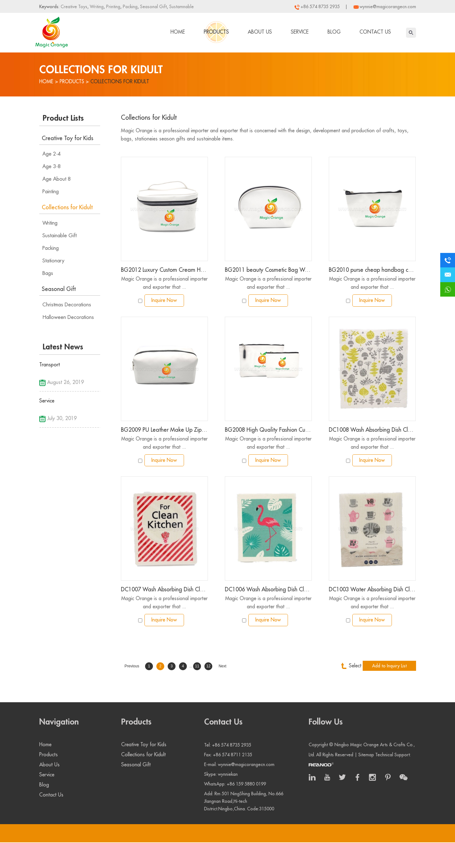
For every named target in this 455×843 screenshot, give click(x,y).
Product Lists (63, 118)
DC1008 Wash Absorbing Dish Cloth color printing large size (372, 430)
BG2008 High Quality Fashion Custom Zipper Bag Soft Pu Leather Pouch (268, 430)
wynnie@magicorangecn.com (388, 6)
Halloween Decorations (68, 317)
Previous (132, 667)
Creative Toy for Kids (67, 138)
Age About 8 (56, 179)
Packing (130, 6)
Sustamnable (181, 6)
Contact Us (375, 32)
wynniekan (228, 775)
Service (300, 32)
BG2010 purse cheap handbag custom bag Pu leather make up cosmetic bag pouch (372, 270)
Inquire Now (164, 300)
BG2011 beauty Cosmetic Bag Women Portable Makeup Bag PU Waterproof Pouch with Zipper (268, 270)
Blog (334, 32)
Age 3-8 (51, 166)
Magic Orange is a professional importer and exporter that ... (164, 283)
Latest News (63, 347)
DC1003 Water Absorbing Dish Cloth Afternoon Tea (372, 591)
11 (197, 667)
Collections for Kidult (121, 81)
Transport (49, 364)
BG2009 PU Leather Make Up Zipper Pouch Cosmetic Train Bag (164, 430)
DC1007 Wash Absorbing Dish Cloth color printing (164, 591)
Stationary (53, 260)
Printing (112, 6)
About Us (260, 32)
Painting (50, 191)
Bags (47, 273)
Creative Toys (74, 6)
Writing (96, 6)
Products (216, 32)
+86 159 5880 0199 (246, 784)
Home (178, 32)
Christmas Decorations (66, 304)
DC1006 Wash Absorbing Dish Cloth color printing (268, 591)
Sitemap (366, 755)
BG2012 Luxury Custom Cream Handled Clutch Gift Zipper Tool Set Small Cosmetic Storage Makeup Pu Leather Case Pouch (164, 270)
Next (222, 667)
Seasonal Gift (153, 6)
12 (208, 667)
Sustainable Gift (59, 235)
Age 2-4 (51, 153)
